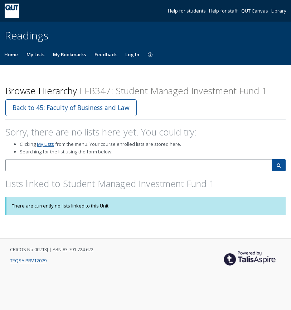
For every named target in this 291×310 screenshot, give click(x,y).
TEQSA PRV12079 (28, 260)
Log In (132, 54)
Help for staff (224, 11)
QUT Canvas (255, 11)
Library (278, 11)
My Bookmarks (69, 54)
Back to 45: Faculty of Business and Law (71, 107)
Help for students (187, 11)
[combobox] (138, 165)
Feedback (105, 54)
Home (11, 54)
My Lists (35, 54)
